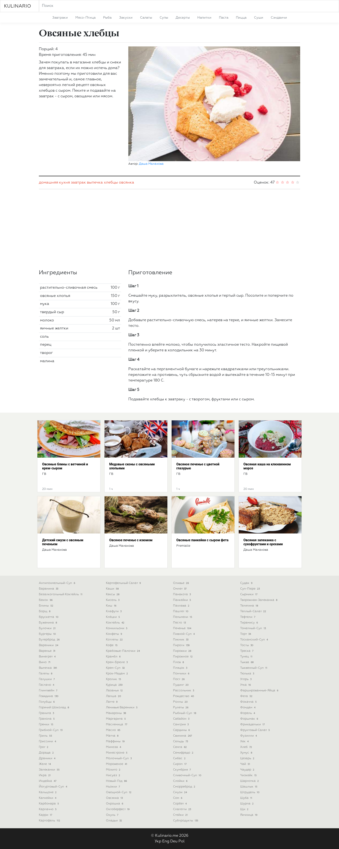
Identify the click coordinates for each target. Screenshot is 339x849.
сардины (182, 730)
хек (245, 741)
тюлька (247, 673)
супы (164, 17)
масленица (117, 724)
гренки (46, 724)
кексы (113, 594)
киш (111, 605)
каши (113, 588)
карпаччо (48, 809)
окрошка (115, 803)
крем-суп (116, 667)
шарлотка (250, 781)
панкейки (182, 600)
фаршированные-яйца (259, 690)
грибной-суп (51, 730)
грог (44, 747)
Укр (158, 841)
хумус (246, 752)
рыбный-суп (185, 713)
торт (246, 634)
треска (247, 650)
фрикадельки (253, 724)
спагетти (182, 809)
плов (179, 662)
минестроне (117, 752)
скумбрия (182, 769)
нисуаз (113, 775)
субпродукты (186, 820)
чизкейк (249, 775)
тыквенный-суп (254, 667)
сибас (179, 758)
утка (246, 684)
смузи (180, 792)
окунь (112, 814)
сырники (249, 594)
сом (178, 798)
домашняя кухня (54, 183)
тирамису (249, 622)
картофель (50, 820)
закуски (126, 17)
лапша (114, 696)
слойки (180, 781)
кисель (113, 600)
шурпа (247, 803)
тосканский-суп (254, 639)
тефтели (248, 617)
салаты (146, 17)
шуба (246, 798)
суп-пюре (250, 588)
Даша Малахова (151, 163)
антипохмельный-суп (57, 583)
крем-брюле (117, 662)
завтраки (60, 17)
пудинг (181, 684)
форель (248, 713)
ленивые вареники (122, 707)
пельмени (183, 617)
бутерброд (50, 639)
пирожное (183, 656)
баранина (49, 588)
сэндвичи (279, 17)
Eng (165, 841)
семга (180, 747)
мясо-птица (85, 17)
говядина (49, 696)
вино (45, 662)
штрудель (250, 792)
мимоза (114, 747)
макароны (116, 713)
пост (179, 679)
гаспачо (47, 684)
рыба (107, 17)
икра (45, 775)
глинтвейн (48, 690)
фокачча (249, 701)
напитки (204, 17)
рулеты (181, 707)
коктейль (115, 622)
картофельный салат (124, 583)
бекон (46, 600)
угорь (246, 679)
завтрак (78, 183)
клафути (114, 611)
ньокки (113, 786)
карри (46, 814)
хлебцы (111, 183)
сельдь (181, 741)
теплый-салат (253, 611)
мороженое (117, 764)
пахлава (181, 605)
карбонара (49, 803)
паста (223, 17)
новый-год (117, 781)
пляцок (180, 667)
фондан (248, 707)
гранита (47, 713)
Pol (181, 841)
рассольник (184, 690)
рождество (184, 696)
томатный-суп (253, 628)
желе (45, 764)
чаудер (247, 769)
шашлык (249, 786)
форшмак (249, 718)
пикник (181, 639)
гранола (47, 718)
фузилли (249, 735)
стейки (181, 814)
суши (258, 17)
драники (47, 758)
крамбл (113, 656)
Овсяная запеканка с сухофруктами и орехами (263, 542)
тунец (246, 656)
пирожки (182, 650)
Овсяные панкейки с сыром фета (202, 540)
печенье (182, 628)
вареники (49, 645)
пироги (181, 645)
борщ (45, 611)
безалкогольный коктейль (61, 594)
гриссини (48, 741)
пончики (181, 673)
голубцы (47, 701)
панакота (182, 594)
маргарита (116, 718)
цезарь (247, 758)
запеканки (50, 769)
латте (112, 701)
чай (245, 764)
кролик (114, 679)
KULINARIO (17, 6)
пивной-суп (184, 634)
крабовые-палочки (123, 650)
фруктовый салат (255, 730)
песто (180, 622)
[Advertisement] (169, 229)
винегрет (47, 656)
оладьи (114, 820)
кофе (112, 645)
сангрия (181, 724)
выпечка (95, 183)
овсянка (126, 183)
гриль (46, 735)
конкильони (117, 628)
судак (246, 583)
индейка (48, 781)
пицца (241, 17)
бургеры (48, 634)
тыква (247, 662)
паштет (181, 611)
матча (112, 735)
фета (246, 696)
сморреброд (184, 786)
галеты (46, 673)
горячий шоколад (54, 707)
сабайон (181, 718)
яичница (249, 814)
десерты (183, 17)
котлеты (115, 639)
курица (115, 684)
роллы (181, 701)
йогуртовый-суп (53, 786)
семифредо (183, 752)
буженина (48, 622)
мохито (113, 769)
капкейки (48, 798)
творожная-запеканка (259, 600)
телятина (249, 605)
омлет (180, 588)
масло (113, 730)
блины (46, 605)
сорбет (180, 803)
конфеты (114, 634)
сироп (180, 764)
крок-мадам (117, 673)
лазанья (115, 690)
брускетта (49, 617)
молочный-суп (119, 758)
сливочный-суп (187, 775)
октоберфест (118, 809)
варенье (47, 650)
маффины (115, 741)
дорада (47, 752)
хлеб (246, 747)
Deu (174, 841)
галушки (47, 679)
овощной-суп (119, 792)
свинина (183, 735)
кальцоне (48, 792)
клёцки (113, 617)
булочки (47, 628)
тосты (247, 645)
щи (244, 809)
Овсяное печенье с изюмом (131, 540)
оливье (181, 583)
